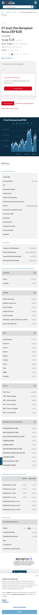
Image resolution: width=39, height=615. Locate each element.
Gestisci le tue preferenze (19, 607)
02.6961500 (19, 572)
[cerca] (13, 6)
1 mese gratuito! (18, 88)
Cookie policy (5, 602)
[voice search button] (31, 6)
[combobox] (19, 6)
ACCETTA (19, 612)
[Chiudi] (37, 576)
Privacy (4, 600)
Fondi (15, 12)
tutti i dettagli (7, 58)
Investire (8, 12)
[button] (1, 461)
